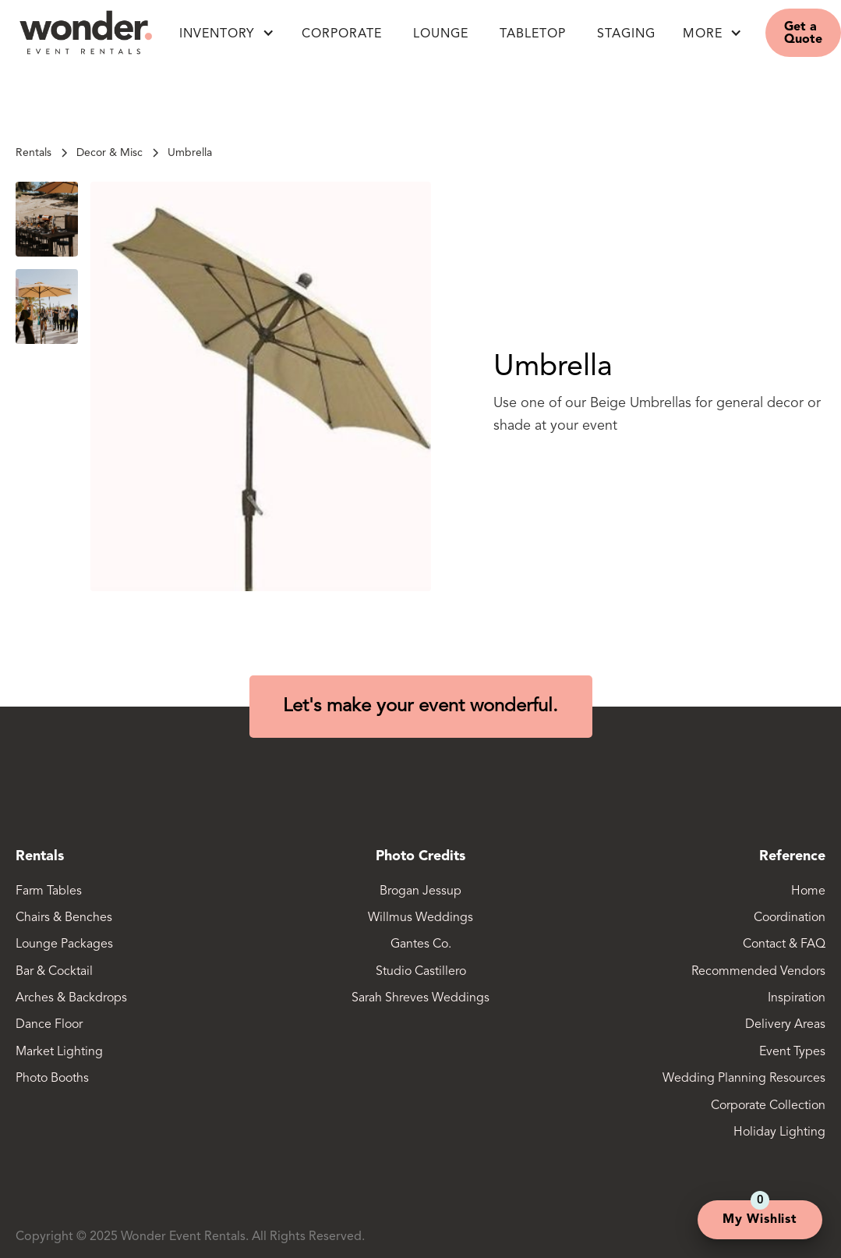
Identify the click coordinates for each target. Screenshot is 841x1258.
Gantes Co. (420, 944)
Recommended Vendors (758, 972)
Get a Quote (803, 33)
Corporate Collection (768, 1106)
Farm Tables (49, 891)
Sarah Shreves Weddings (420, 998)
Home (808, 891)
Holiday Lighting (779, 1132)
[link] (190, 153)
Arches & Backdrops (71, 998)
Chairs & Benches (64, 918)
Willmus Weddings (420, 918)
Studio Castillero (421, 972)
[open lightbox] (260, 386)
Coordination (789, 918)
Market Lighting (59, 1052)
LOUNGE (440, 34)
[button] (226, 32)
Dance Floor (49, 1025)
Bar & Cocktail (54, 972)
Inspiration (796, 998)
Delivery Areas (785, 1025)
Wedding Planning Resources (744, 1078)
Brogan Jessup (420, 891)
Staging (626, 34)
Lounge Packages (64, 944)
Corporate (342, 34)
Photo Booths (52, 1078)
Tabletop (533, 34)
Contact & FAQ (784, 944)
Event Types (792, 1052)
